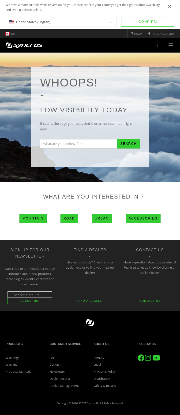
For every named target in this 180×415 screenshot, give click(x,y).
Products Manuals (18, 371)
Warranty (12, 358)
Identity (99, 358)
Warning (12, 364)
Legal (97, 364)
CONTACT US (150, 300)
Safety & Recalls (105, 386)
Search (128, 143)
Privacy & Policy (105, 371)
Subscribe (30, 300)
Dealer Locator (60, 378)
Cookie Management (64, 386)
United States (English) (60, 22)
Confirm (148, 21)
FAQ (53, 358)
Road (69, 218)
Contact (55, 364)
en (10, 33)
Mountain (33, 218)
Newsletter (57, 371)
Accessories (143, 218)
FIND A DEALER (90, 300)
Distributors (102, 378)
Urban (102, 218)
